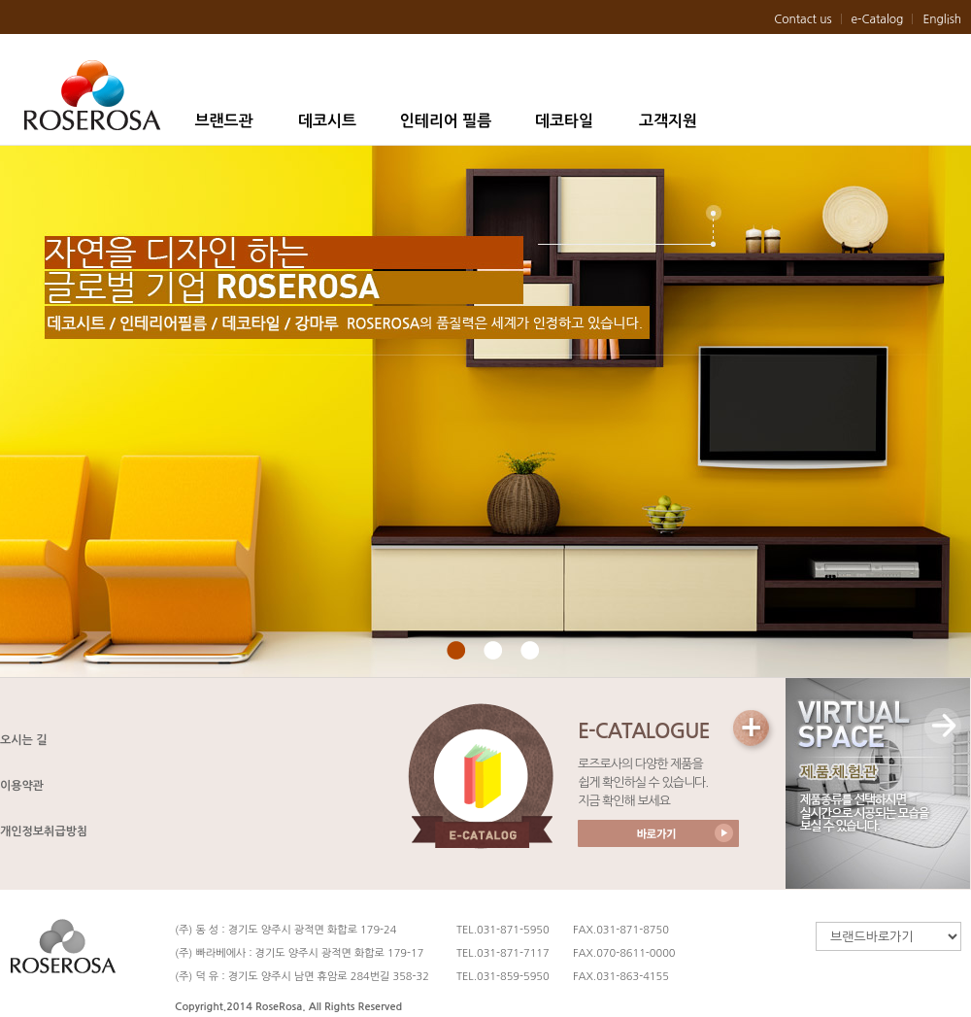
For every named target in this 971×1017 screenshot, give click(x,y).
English (941, 19)
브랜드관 (223, 121)
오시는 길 (23, 740)
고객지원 (668, 121)
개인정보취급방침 (43, 831)
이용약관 (22, 786)
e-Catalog (878, 19)
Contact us (802, 19)
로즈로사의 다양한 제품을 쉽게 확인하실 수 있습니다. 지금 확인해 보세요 (643, 782)
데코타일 (564, 121)
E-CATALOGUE (644, 731)
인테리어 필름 (446, 121)
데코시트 (327, 121)
